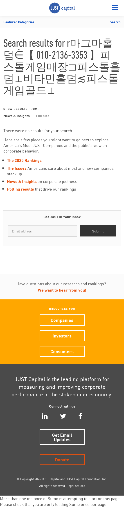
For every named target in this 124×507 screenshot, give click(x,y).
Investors (62, 335)
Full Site (43, 115)
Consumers (62, 351)
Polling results (20, 188)
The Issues (17, 168)
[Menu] (115, 8)
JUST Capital (62, 7)
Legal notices (76, 485)
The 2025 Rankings (24, 160)
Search (115, 21)
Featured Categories (18, 21)
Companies (62, 320)
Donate (62, 459)
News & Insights (16, 115)
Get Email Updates (62, 437)
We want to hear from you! (62, 289)
